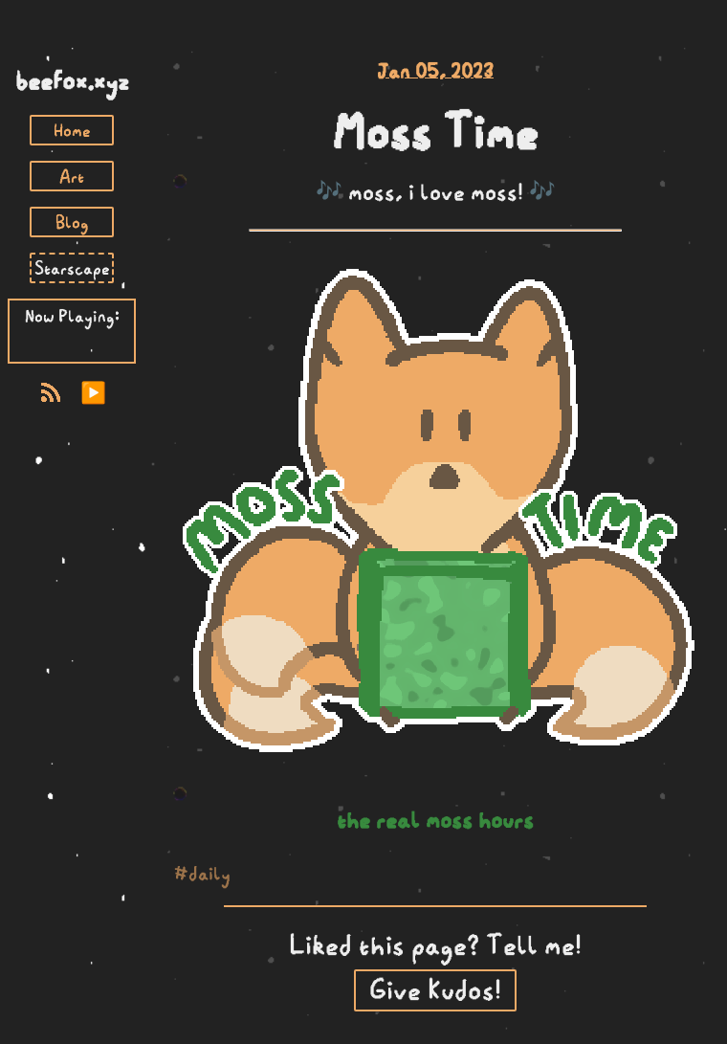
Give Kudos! (435, 990)
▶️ (93, 393)
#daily (202, 873)
